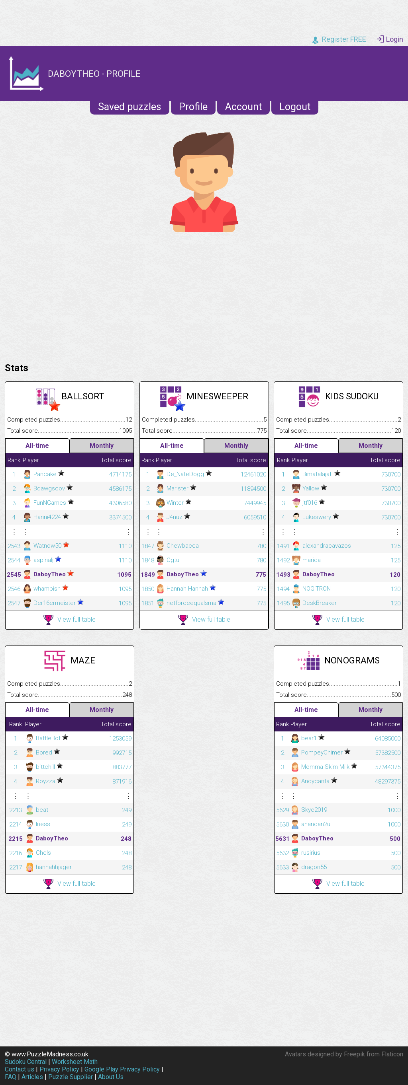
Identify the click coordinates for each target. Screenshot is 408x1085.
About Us (111, 1077)
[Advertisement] (204, 295)
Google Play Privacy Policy (122, 1069)
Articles (32, 1077)
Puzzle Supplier (70, 1077)
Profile (193, 107)
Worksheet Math (75, 1062)
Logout (294, 107)
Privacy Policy (59, 1069)
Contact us (19, 1069)
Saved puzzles (129, 107)
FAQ (10, 1077)
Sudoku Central (26, 1062)
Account (243, 107)
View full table (69, 620)
